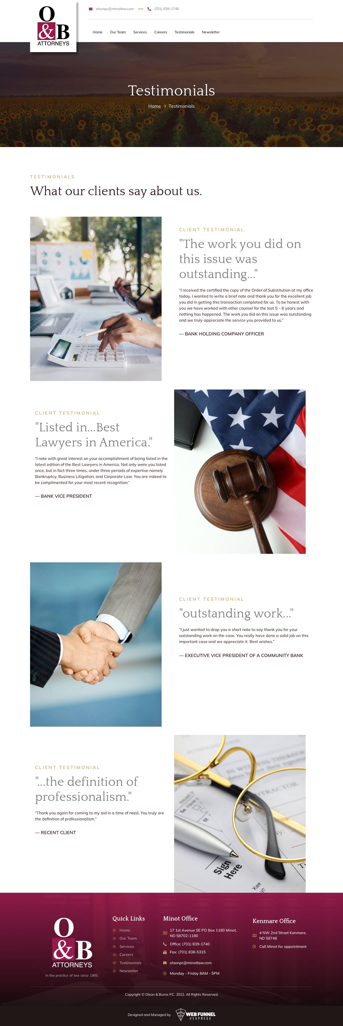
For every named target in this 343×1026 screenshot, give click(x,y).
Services (140, 32)
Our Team (118, 32)
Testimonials (184, 32)
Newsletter (211, 32)
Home (97, 32)
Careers (160, 32)
